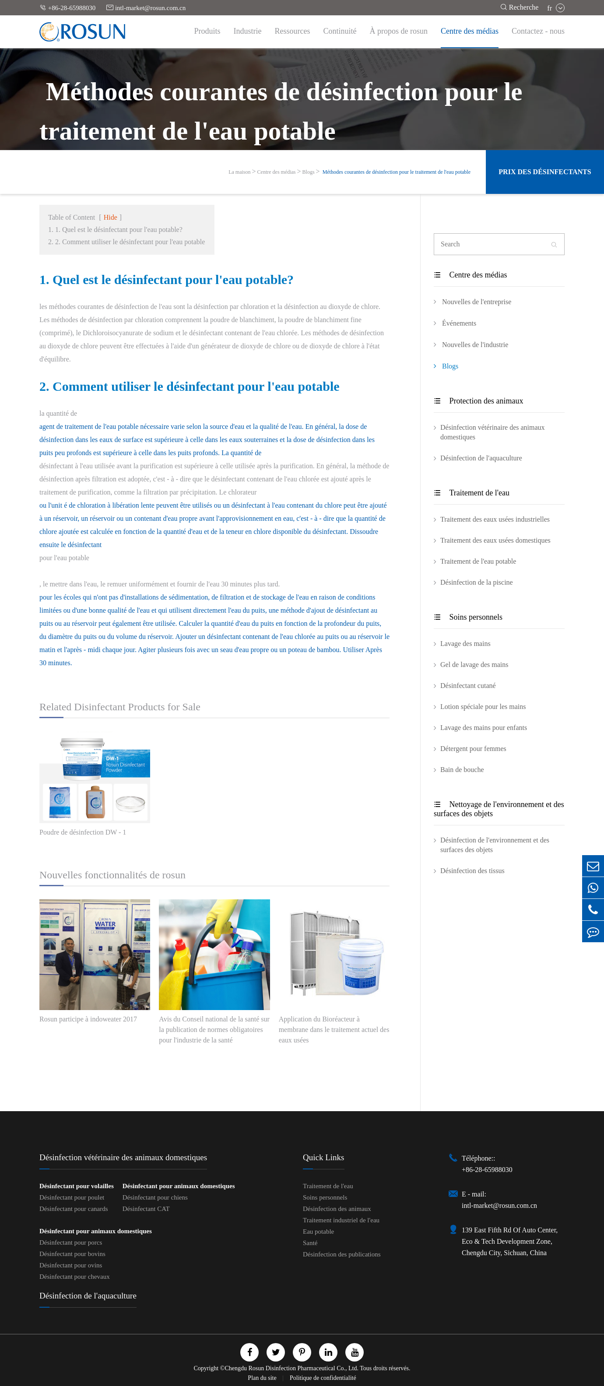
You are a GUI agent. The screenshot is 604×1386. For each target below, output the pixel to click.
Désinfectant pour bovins (72, 1253)
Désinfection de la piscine (476, 582)
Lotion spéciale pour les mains (483, 706)
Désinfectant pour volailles (76, 1186)
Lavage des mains (465, 643)
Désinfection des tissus (472, 870)
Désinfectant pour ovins (70, 1265)
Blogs (308, 172)
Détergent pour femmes (473, 748)
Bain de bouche (462, 769)
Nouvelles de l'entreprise (472, 301)
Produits (207, 31)
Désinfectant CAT (146, 1208)
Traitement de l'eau (471, 492)
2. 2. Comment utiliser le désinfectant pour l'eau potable (126, 242)
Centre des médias (470, 31)
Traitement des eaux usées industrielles (495, 519)
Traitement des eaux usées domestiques (495, 540)
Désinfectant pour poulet (71, 1197)
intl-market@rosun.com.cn (146, 7)
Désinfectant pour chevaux (74, 1276)
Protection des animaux (478, 401)
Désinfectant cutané (468, 685)
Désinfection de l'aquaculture (481, 458)
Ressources (292, 31)
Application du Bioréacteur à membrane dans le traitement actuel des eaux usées (334, 1029)
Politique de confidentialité (323, 1378)
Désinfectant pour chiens (155, 1197)
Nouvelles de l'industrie (471, 344)
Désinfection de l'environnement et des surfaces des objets (494, 844)
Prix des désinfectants (545, 171)
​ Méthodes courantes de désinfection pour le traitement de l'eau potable (396, 172)
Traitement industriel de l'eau (341, 1220)
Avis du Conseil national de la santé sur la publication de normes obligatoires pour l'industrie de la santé (214, 1029)
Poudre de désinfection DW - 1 (82, 832)
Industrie (248, 31)
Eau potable (318, 1231)
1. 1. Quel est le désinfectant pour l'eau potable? (115, 229)
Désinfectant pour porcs (70, 1242)
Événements (455, 323)
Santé (310, 1242)
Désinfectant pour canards (73, 1208)
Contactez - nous (538, 31)
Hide (110, 217)
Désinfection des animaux (337, 1208)
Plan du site (263, 1378)
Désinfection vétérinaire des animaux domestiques (492, 432)
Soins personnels (468, 617)
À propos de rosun (399, 31)
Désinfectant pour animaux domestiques (179, 1186)
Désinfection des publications (341, 1254)
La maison (239, 172)
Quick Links (323, 1157)
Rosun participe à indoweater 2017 (88, 1019)
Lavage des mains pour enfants (483, 727)
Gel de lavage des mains (474, 664)
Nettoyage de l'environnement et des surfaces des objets (499, 809)
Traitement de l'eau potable (478, 561)
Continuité (340, 31)
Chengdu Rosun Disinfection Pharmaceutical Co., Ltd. (291, 1368)
